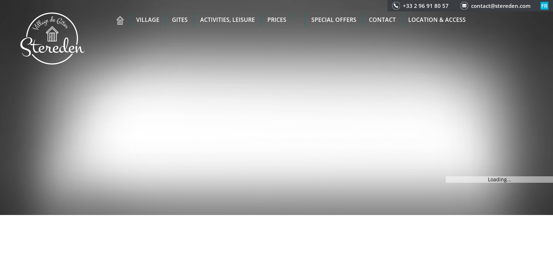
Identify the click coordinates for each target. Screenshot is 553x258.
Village (147, 20)
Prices (276, 20)
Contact (382, 20)
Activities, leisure (227, 20)
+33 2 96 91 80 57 (426, 5)
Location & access (437, 20)
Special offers (333, 20)
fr (544, 5)
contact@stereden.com (500, 5)
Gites (180, 20)
